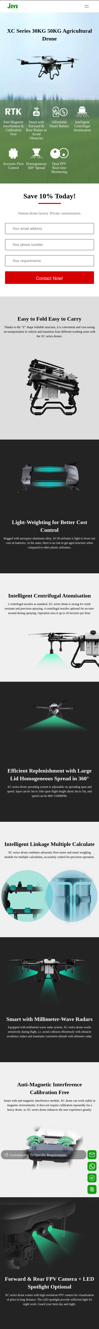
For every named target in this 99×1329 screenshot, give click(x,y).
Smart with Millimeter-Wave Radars (49, 1019)
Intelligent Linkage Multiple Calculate (50, 844)
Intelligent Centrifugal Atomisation (49, 595)
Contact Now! (49, 278)
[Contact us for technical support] (91, 1154)
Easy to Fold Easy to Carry (49, 319)
